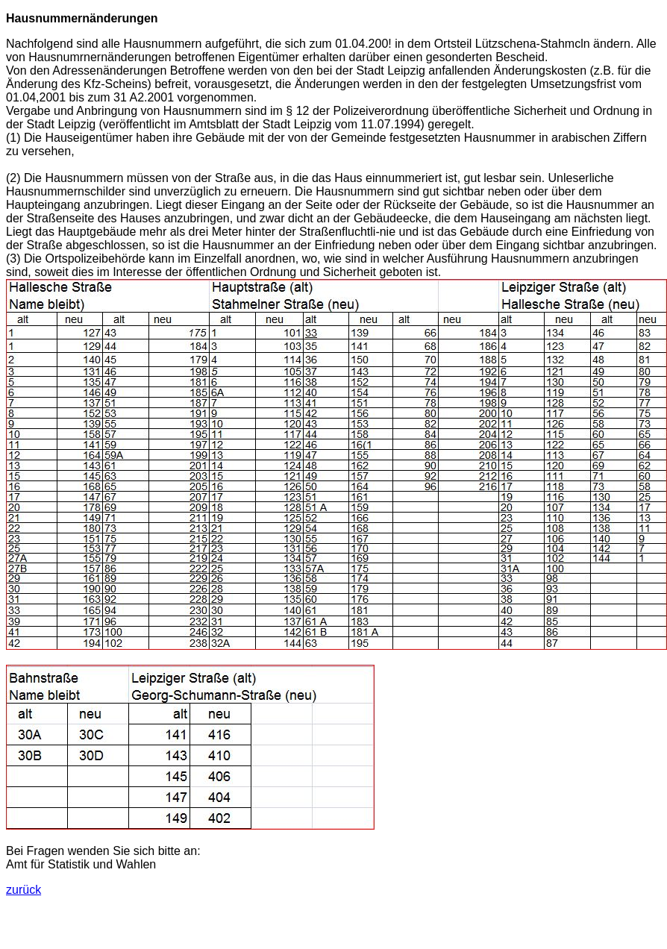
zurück (23, 889)
